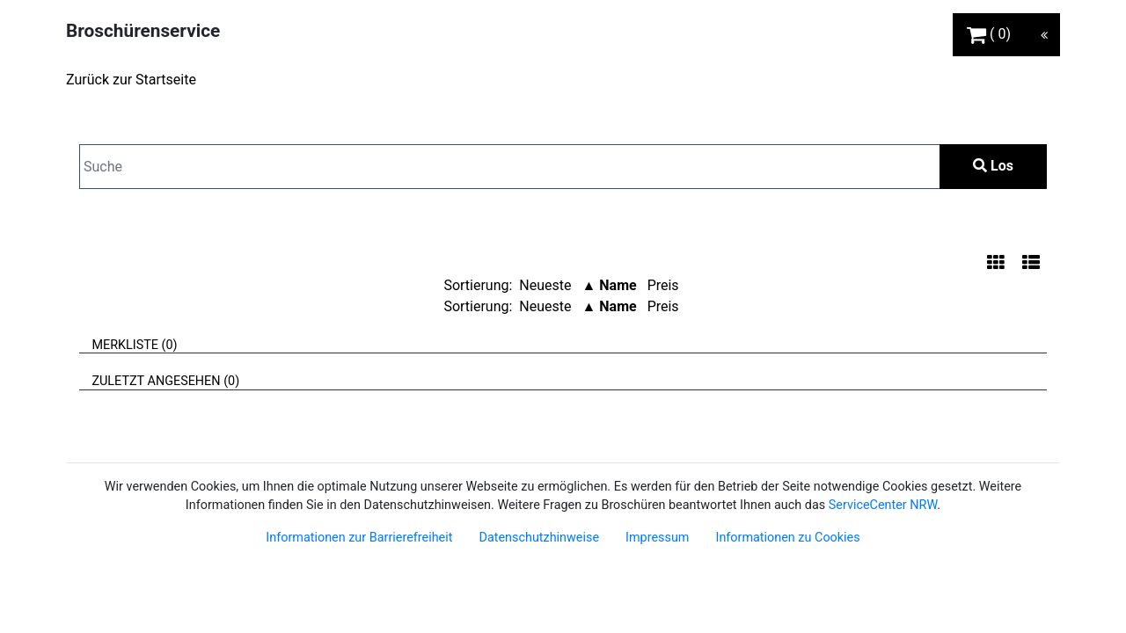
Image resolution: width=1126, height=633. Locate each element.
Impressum (657, 537)
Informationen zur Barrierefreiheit (359, 537)
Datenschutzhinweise (539, 537)
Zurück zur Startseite (131, 79)
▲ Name (608, 285)
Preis (663, 285)
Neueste (545, 285)
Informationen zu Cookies (787, 537)
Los (993, 165)
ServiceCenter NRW (883, 505)
